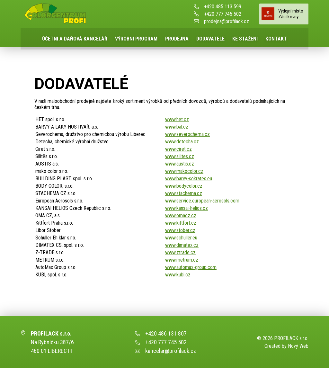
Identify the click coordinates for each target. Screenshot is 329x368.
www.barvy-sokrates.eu (188, 178)
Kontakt (276, 39)
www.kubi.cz (178, 275)
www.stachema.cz (183, 193)
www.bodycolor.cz (183, 186)
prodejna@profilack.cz (226, 21)
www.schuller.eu (181, 238)
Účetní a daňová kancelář (74, 39)
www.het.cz (177, 119)
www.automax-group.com (191, 267)
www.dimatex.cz (182, 245)
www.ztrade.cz (180, 252)
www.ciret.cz (178, 149)
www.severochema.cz (187, 134)
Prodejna (177, 39)
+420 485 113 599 (222, 7)
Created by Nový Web (286, 346)
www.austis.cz (179, 164)
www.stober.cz (180, 230)
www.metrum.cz (181, 260)
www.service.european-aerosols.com (202, 201)
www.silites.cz (179, 156)
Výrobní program (136, 39)
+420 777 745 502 (222, 14)
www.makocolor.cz (184, 171)
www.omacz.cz (180, 215)
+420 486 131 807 (166, 333)
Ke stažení (245, 39)
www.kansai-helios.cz (186, 208)
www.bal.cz (176, 127)
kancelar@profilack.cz (170, 350)
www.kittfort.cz (180, 223)
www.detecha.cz (182, 142)
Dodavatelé (210, 39)
